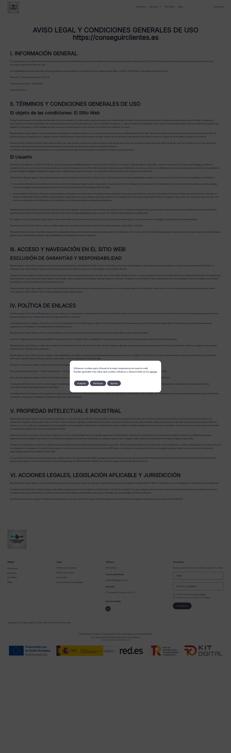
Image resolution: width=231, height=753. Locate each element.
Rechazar (102, 383)
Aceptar (83, 383)
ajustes (153, 371)
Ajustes (120, 383)
